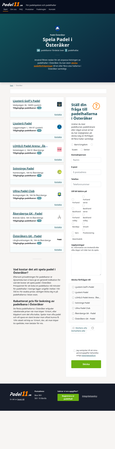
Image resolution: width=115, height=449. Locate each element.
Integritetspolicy (89, 434)
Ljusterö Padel (22, 161)
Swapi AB (20, 437)
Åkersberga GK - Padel (27, 252)
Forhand (75, 241)
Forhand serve (86, 239)
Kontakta (58, 153)
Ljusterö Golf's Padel (26, 139)
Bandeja (75, 265)
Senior (87, 188)
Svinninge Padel (23, 207)
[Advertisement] (58, 110)
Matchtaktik (77, 277)
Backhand (76, 250)
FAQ (21, 9)
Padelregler (41, 9)
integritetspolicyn (89, 394)
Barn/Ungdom (81, 182)
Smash (86, 265)
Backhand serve (87, 248)
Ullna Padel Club (24, 229)
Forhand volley (75, 257)
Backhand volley (87, 257)
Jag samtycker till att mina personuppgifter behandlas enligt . (87, 391)
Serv (77, 271)
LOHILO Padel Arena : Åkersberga (35, 184)
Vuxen (75, 188)
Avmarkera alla (82, 367)
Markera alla (80, 366)
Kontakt (52, 9)
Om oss (13, 9)
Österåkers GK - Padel (27, 274)
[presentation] (92, 379)
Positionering (88, 271)
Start (6, 9)
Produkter (29, 9)
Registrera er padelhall (68, 435)
